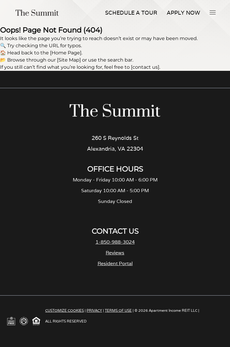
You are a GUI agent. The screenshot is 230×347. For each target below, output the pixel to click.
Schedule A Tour (131, 12)
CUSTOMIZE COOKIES (64, 310)
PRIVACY (94, 310)
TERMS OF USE (118, 310)
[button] (213, 12)
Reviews (115, 253)
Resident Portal (115, 263)
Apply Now (183, 12)
